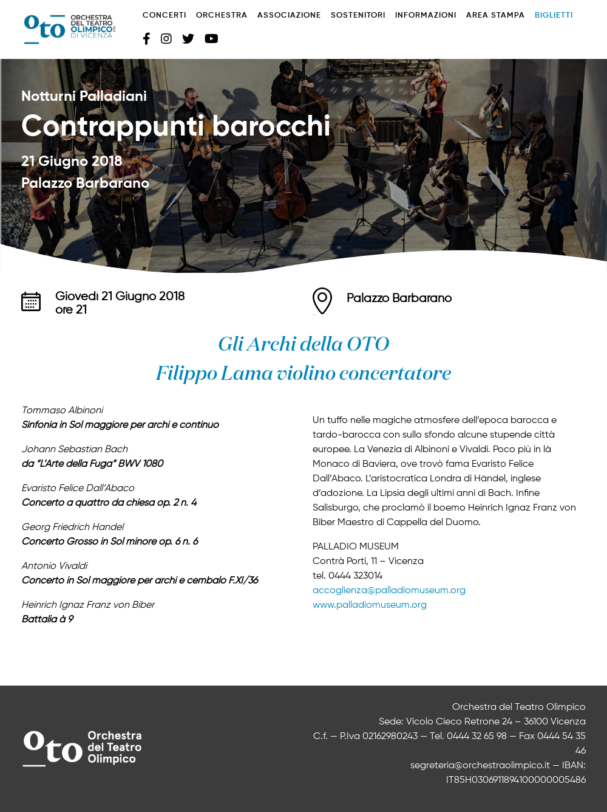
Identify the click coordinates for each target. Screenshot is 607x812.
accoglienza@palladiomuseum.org (389, 591)
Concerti (164, 15)
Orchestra (222, 15)
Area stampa (495, 15)
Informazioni (425, 15)
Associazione (289, 15)
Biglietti (554, 15)
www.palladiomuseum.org (370, 605)
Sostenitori (358, 15)
